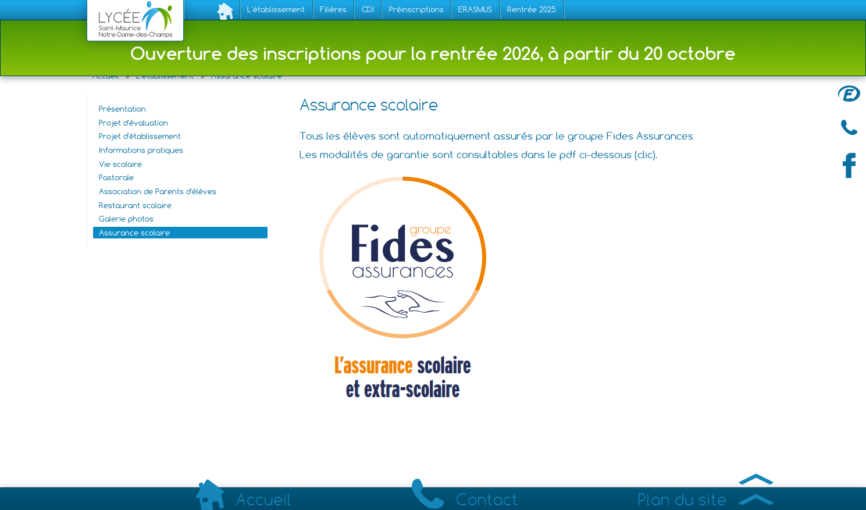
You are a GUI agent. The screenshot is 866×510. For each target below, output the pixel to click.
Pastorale (116, 177)
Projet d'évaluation (133, 122)
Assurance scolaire (134, 232)
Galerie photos (126, 218)
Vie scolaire (120, 164)
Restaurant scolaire (135, 205)
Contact (465, 499)
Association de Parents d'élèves (157, 191)
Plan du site (706, 499)
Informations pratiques (141, 150)
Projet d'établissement (140, 136)
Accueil (243, 500)
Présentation (122, 108)
